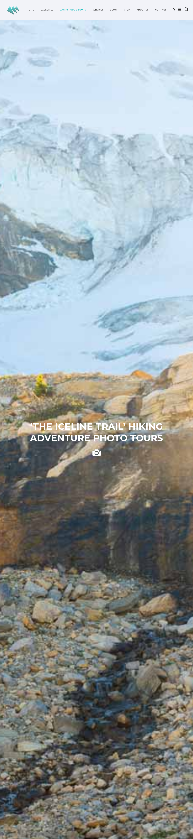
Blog (113, 10)
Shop (126, 10)
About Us (142, 10)
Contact (160, 10)
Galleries (47, 10)
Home (30, 10)
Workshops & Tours (73, 10)
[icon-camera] (96, 453)
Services (98, 10)
